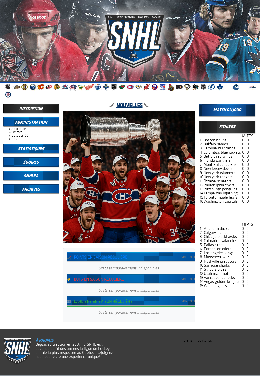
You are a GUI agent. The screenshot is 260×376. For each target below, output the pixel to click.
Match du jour (227, 110)
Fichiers (227, 126)
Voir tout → (190, 257)
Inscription (30, 109)
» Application (18, 129)
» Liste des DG (18, 135)
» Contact (15, 132)
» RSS (13, 139)
